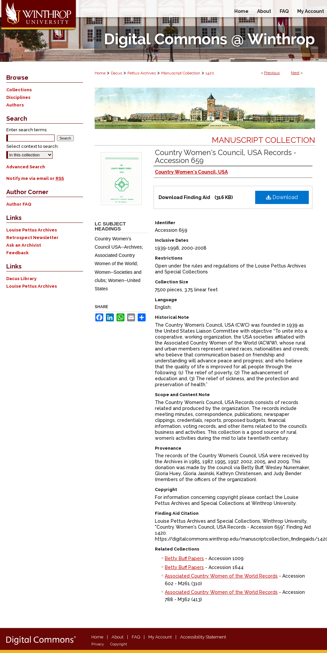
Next (295, 72)
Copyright (118, 644)
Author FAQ (18, 204)
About (117, 636)
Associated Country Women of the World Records (221, 576)
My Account (160, 636)
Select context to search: (32, 146)
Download (282, 197)
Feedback (17, 252)
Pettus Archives (141, 73)
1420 (210, 73)
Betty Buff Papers (184, 558)
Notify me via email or (35, 178)
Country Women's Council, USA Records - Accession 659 (225, 156)
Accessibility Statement (203, 636)
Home (100, 73)
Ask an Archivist (23, 245)
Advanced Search (25, 166)
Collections (19, 89)
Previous (272, 72)
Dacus (116, 73)
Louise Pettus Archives (31, 229)
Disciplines (18, 97)
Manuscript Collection (180, 73)
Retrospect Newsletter (32, 237)
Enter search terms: (26, 129)
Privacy (97, 644)
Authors (15, 104)
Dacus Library (21, 278)
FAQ (136, 636)
